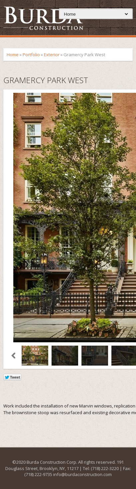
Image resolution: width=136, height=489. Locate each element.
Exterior (52, 55)
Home (13, 55)
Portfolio (31, 55)
